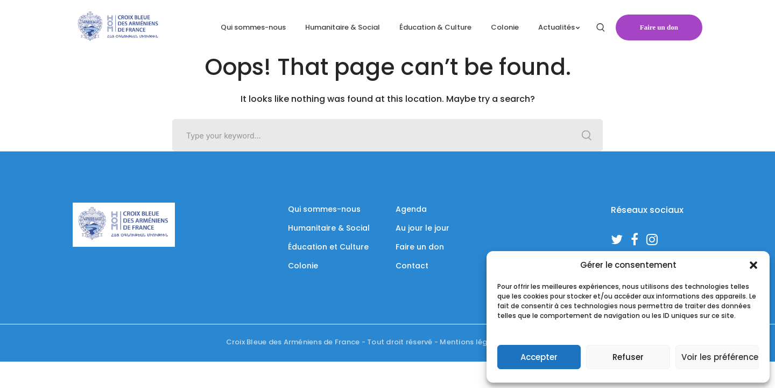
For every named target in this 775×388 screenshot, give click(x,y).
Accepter (539, 357)
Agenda (411, 209)
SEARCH (586, 135)
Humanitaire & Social (329, 228)
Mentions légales (471, 342)
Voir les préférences (720, 357)
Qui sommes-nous (324, 209)
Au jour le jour (422, 228)
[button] (753, 265)
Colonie (303, 265)
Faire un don (659, 27)
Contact (412, 265)
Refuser (628, 357)
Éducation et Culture (328, 246)
